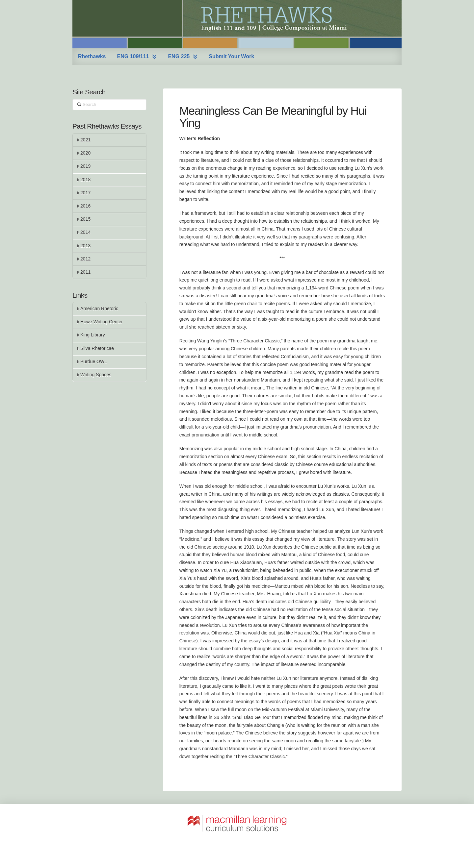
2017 (84, 192)
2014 (84, 232)
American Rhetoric (97, 308)
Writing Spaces (94, 374)
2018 (84, 179)
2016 (84, 206)
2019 (84, 166)
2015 (84, 219)
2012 (84, 258)
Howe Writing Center (100, 321)
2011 (84, 272)
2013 (84, 245)
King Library (91, 334)
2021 (84, 139)
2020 (84, 153)
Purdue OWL (92, 361)
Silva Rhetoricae (95, 348)
